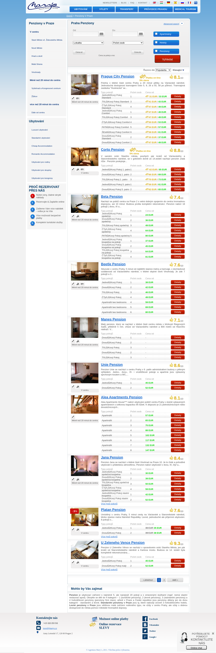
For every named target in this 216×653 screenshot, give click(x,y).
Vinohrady (36, 72)
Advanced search (171, 24)
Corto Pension (112, 149)
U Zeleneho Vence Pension (123, 542)
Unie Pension (112, 364)
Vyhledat (167, 59)
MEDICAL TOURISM (185, 9)
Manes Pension (113, 319)
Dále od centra (38, 112)
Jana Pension (112, 457)
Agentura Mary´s (95, 650)
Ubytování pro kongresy (42, 178)
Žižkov (34, 96)
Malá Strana (37, 64)
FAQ (132, 3)
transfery (127, 9)
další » (175, 580)
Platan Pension (113, 510)
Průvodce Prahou (155, 9)
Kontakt (142, 3)
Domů (70, 16)
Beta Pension (112, 196)
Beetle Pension (113, 264)
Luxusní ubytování (40, 130)
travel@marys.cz (50, 628)
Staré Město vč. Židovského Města (47, 40)
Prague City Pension (117, 76)
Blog (124, 3)
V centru (34, 32)
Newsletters (110, 3)
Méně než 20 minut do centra (45, 80)
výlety (103, 9)
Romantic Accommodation (43, 154)
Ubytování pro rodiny (41, 162)
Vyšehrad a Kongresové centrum (46, 88)
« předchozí (148, 580)
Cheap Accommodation (42, 146)
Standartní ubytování (41, 138)
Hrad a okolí (37, 56)
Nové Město (37, 48)
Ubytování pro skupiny (41, 170)
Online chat (196, 648)
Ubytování (80, 9)
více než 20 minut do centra (44, 104)
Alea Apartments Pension (121, 397)
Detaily (177, 96)
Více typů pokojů (109, 503)
